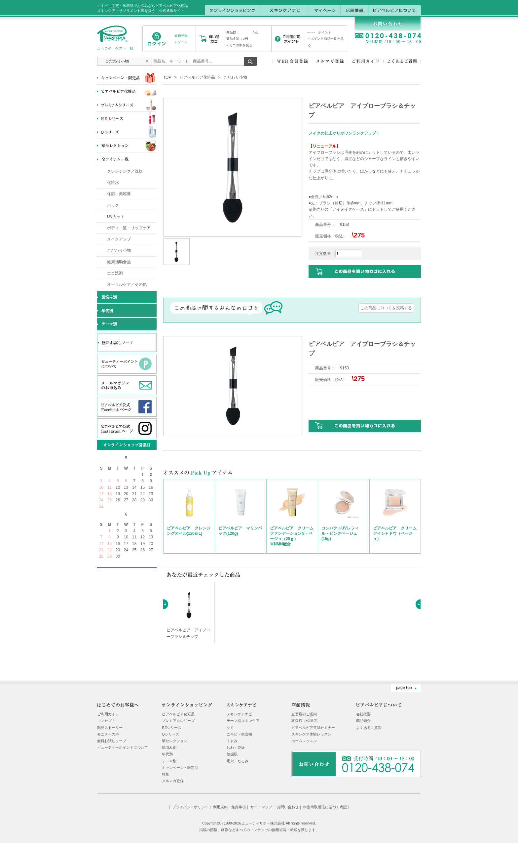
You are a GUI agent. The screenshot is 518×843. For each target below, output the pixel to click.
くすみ (232, 741)
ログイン (181, 42)
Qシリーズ (170, 734)
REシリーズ (171, 728)
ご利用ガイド (108, 714)
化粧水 (113, 182)
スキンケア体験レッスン (311, 734)
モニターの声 (108, 734)
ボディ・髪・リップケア (129, 228)
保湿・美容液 (119, 193)
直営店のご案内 (304, 714)
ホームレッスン (304, 741)
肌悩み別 (169, 747)
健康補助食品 (119, 262)
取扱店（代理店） (305, 721)
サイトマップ (261, 807)
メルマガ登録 (173, 781)
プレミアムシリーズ (178, 721)
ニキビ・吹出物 (239, 734)
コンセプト (106, 721)
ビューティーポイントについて (122, 747)
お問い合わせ (288, 807)
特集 (165, 774)
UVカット (116, 216)
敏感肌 (232, 754)
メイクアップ (119, 239)
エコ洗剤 (115, 273)
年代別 (167, 754)
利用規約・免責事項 (229, 807)
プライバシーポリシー (190, 807)
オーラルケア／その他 (127, 284)
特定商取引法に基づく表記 (325, 807)
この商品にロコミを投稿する (386, 308)
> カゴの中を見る (239, 45)
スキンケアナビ (239, 714)
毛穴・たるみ (237, 761)
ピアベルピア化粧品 (197, 77)
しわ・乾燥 (236, 747)
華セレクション (174, 741)
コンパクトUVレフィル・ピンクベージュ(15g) (340, 533)
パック (113, 205)
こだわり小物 (119, 250)
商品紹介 (363, 721)
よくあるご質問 (369, 728)
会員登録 (181, 35)
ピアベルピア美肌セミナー (313, 728)
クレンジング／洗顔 (125, 171)
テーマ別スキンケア (243, 721)
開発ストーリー (110, 728)
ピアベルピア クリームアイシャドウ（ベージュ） (395, 533)
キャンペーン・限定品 (180, 768)
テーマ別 (169, 761)
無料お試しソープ (111, 741)
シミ (230, 728)
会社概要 (363, 714)
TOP (167, 77)
